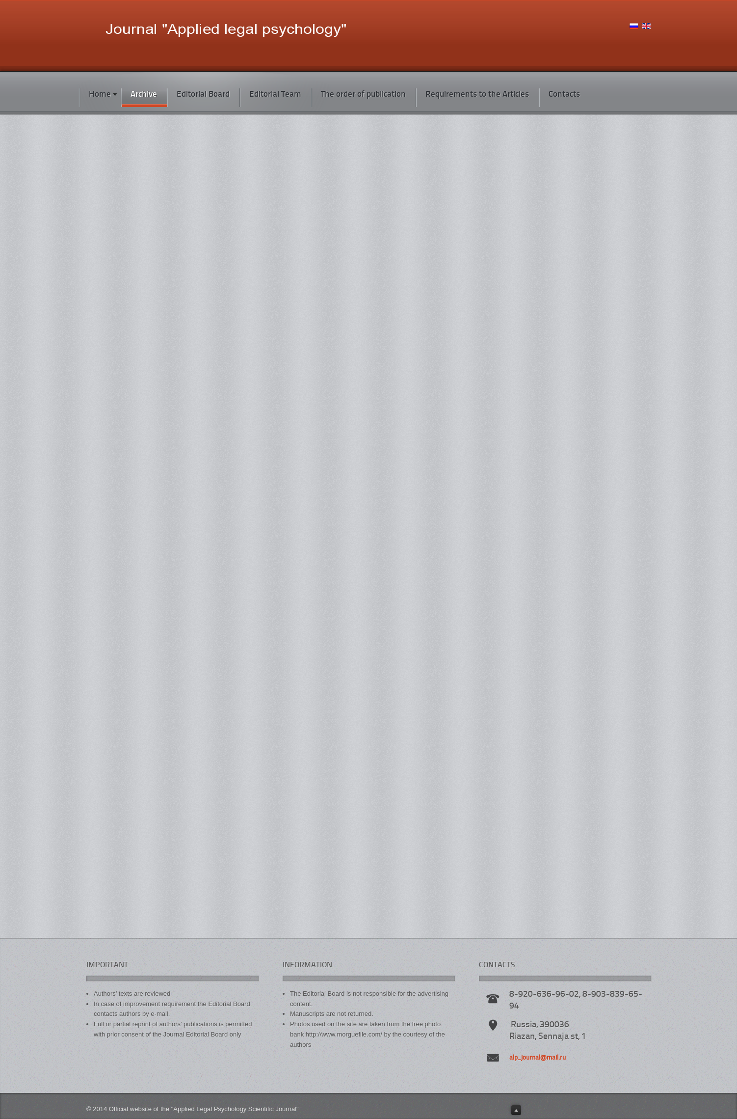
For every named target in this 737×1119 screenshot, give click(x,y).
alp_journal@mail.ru (537, 1058)
